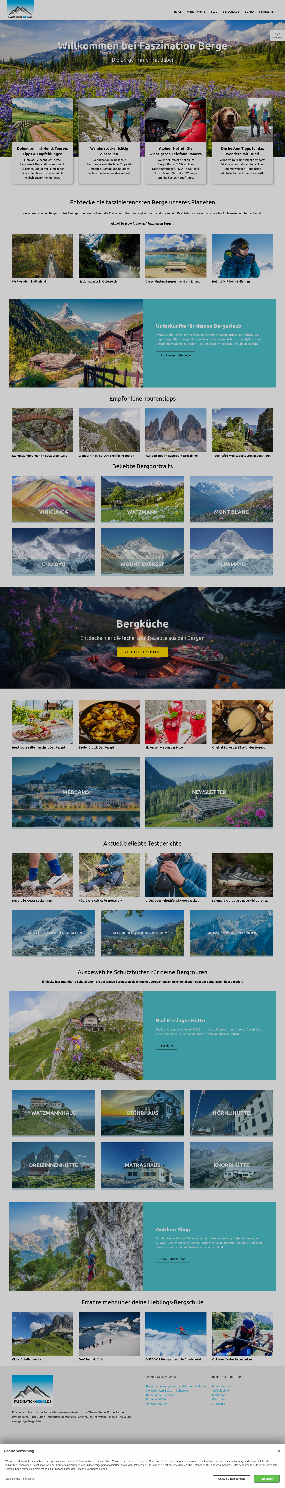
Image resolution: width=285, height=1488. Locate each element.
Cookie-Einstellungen (231, 1478)
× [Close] (279, 1450)
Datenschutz (12, 1478)
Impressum (28, 1478)
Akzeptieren (267, 1478)
